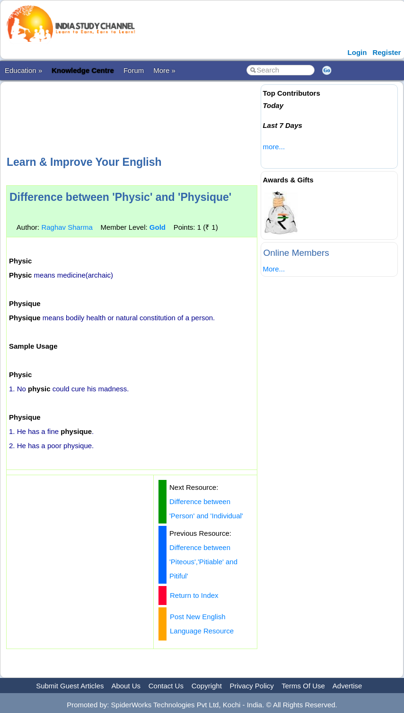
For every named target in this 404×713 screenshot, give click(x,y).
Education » (23, 70)
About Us (126, 686)
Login (357, 52)
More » (164, 70)
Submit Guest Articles (70, 686)
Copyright (207, 686)
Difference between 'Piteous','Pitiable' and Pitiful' (203, 561)
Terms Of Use (303, 686)
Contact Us (166, 686)
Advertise (347, 686)
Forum (133, 70)
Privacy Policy (252, 686)
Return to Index (194, 595)
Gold (157, 227)
